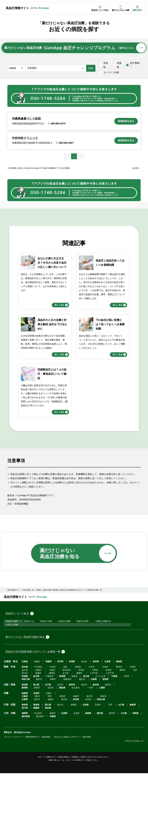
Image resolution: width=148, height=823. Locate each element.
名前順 (105, 65)
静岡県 (113, 737)
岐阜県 (91, 737)
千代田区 (37, 720)
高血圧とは (27, 679)
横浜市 (38, 732)
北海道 (25, 714)
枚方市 (118, 746)
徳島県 (125, 754)
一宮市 (51, 741)
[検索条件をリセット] (82, 68)
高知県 (35, 758)
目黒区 (37, 723)
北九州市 (37, 763)
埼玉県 (82, 729)
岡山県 (46, 754)
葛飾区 (76, 726)
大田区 (50, 723)
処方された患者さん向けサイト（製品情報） (74, 787)
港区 (63, 720)
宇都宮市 (48, 729)
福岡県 (25, 763)
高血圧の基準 (79, 679)
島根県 (35, 754)
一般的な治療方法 (99, 679)
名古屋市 (37, 741)
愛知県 (25, 741)
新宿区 (75, 720)
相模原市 (65, 732)
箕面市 (131, 746)
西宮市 (62, 749)
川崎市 (51, 732)
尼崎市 (49, 749)
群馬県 (60, 729)
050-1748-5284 (47, 98)
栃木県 (35, 729)
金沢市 (58, 737)
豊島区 (116, 723)
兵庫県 (25, 749)
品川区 (25, 723)
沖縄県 (51, 766)
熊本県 (95, 763)
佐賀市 (73, 763)
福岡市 (51, 763)
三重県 (62, 741)
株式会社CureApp (22, 782)
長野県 (100, 732)
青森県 (47, 714)
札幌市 (36, 714)
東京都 (25, 720)
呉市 (105, 754)
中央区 (51, 720)
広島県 (81, 754)
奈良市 (84, 749)
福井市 (80, 737)
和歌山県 (96, 749)
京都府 (35, 746)
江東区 (126, 720)
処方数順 (135, 64)
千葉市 (120, 729)
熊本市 (106, 763)
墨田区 (113, 720)
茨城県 (25, 729)
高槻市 (106, 746)
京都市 (47, 746)
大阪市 (69, 746)
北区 (128, 723)
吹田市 (93, 746)
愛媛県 (25, 758)
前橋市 (71, 729)
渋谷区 (78, 723)
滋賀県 (25, 746)
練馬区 (50, 726)
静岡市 (124, 737)
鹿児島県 (26, 766)
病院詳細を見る (126, 121)
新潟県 (25, 737)
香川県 (136, 754)
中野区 (91, 723)
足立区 (63, 726)
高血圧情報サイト (17, 8)
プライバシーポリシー (13, 787)
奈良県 (73, 749)
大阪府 (58, 746)
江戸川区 (90, 726)
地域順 (119, 65)
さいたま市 (95, 729)
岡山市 (58, 754)
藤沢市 (79, 732)
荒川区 (25, 726)
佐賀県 (62, 763)
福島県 (112, 714)
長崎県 (84, 763)
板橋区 (37, 726)
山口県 (114, 754)
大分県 (117, 763)
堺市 (81, 746)
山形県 (101, 714)
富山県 (35, 737)
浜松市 (137, 737)
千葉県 (108, 729)
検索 (90, 68)
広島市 (93, 754)
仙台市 (80, 714)
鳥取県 (25, 754)
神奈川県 (26, 732)
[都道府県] (16, 68)
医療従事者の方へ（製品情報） (39, 787)
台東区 (100, 720)
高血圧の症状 (44, 679)
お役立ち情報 (11, 683)
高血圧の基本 (11, 679)
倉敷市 (70, 754)
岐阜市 (102, 737)
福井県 (68, 737)
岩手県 (58, 714)
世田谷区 (64, 723)
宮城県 (68, 714)
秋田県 (91, 714)
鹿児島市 (39, 766)
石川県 (46, 737)
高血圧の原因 (62, 679)
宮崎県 (128, 763)
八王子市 (105, 726)
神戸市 (36, 749)
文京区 (87, 720)
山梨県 (89, 732)
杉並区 (104, 723)
